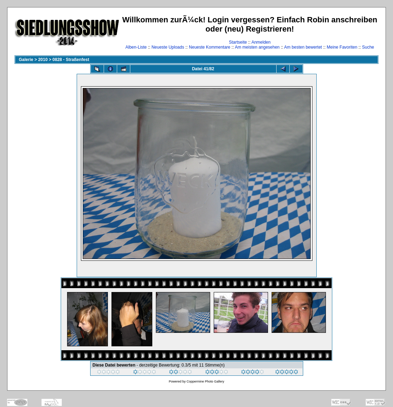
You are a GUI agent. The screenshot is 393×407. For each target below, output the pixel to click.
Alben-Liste (136, 47)
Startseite (238, 42)
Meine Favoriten (342, 47)
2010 (43, 59)
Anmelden (261, 42)
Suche (368, 47)
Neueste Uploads (168, 47)
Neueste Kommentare (209, 47)
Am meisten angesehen (257, 47)
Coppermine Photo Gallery (205, 381)
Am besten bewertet (303, 47)
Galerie (26, 59)
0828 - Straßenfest (71, 59)
